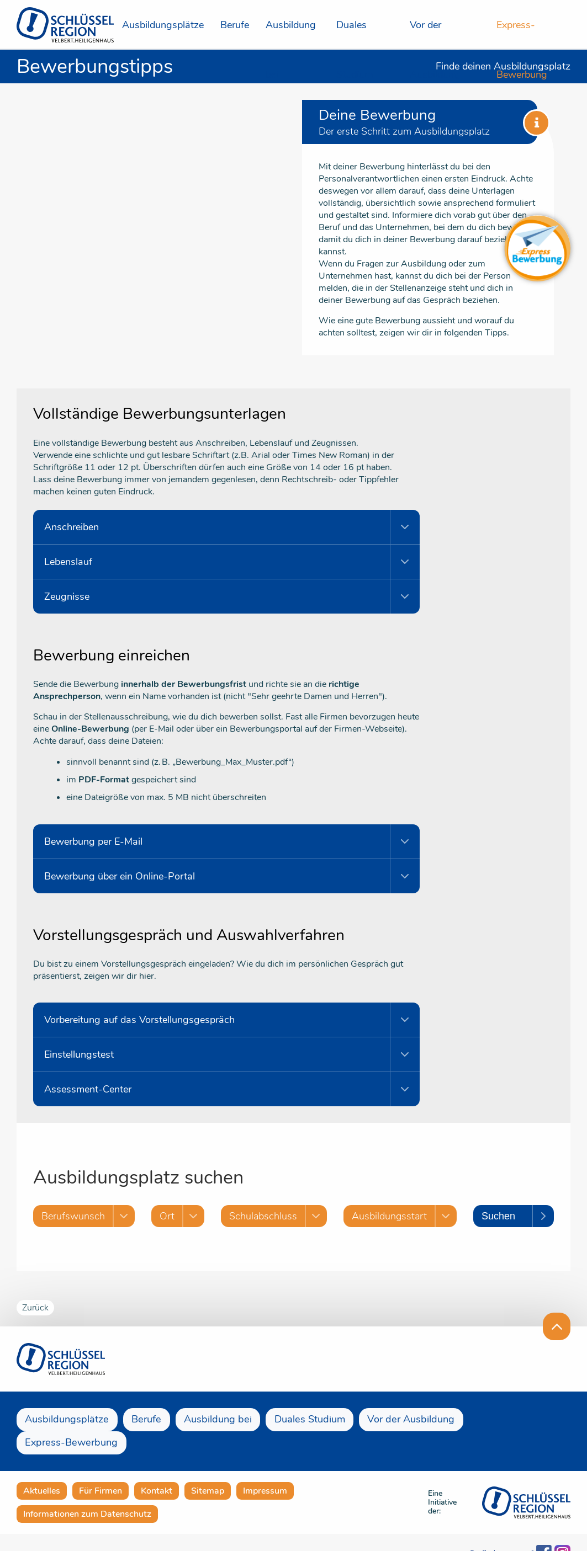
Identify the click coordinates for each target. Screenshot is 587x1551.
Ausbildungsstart (392, 1216)
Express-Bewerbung (521, 34)
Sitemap (207, 1468)
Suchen (502, 1216)
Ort (167, 1216)
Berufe (234, 24)
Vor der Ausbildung (435, 34)
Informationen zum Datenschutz (87, 1491)
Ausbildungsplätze (163, 24)
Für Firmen (100, 1468)
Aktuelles (41, 1468)
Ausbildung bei (291, 34)
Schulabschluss (266, 1216)
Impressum (265, 1468)
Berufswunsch (73, 1216)
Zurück (35, 1308)
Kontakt (156, 1468)
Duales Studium (354, 34)
